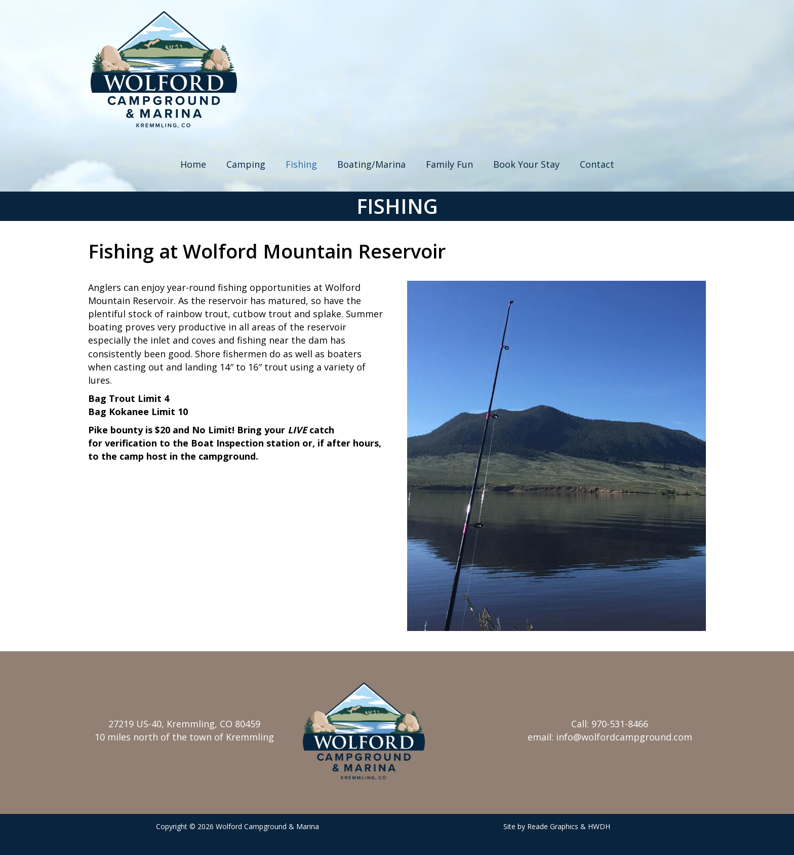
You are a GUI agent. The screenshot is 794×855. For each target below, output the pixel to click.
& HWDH (595, 826)
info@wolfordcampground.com (624, 737)
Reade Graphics (552, 826)
